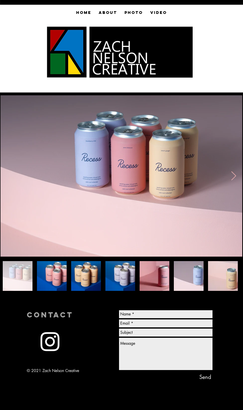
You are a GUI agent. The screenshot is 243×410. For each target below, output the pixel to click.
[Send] (205, 377)
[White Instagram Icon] (50, 341)
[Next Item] (234, 176)
